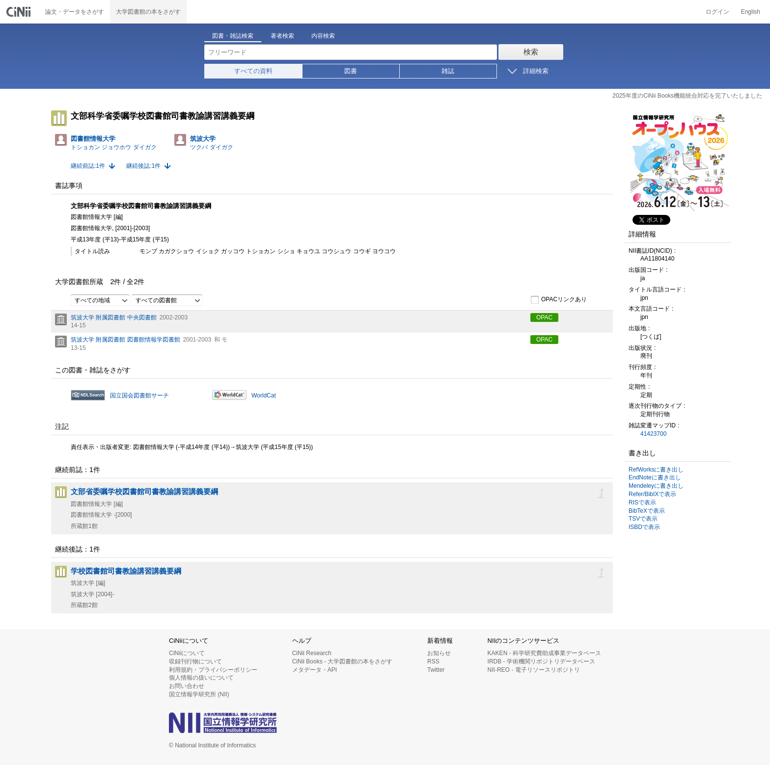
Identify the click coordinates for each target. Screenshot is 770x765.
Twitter (435, 669)
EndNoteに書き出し (655, 477)
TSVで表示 (643, 518)
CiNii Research (311, 653)
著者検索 (282, 35)
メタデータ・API (314, 669)
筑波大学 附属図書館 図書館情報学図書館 (125, 339)
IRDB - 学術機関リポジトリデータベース (541, 661)
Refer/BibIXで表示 (652, 494)
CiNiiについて (187, 653)
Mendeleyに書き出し (656, 485)
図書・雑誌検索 (232, 35)
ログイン (717, 11)
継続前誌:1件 (88, 165)
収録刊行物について (195, 661)
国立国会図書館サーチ (139, 395)
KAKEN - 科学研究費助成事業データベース (544, 653)
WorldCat (263, 395)
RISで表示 (642, 502)
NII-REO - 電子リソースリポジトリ (534, 669)
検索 (530, 52)
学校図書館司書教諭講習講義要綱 (126, 571)
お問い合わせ (186, 686)
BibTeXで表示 (647, 510)
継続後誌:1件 (143, 165)
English (750, 11)
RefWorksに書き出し (656, 469)
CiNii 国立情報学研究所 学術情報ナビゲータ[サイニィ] (19, 12)
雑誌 (447, 71)
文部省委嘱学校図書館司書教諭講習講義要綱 (144, 492)
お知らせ (439, 653)
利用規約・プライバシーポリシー (213, 669)
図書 (350, 71)
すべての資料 (253, 71)
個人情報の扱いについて (201, 677)
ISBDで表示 (644, 527)
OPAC (544, 317)
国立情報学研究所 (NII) (199, 694)
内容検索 (323, 35)
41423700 (653, 433)
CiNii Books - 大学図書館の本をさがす (342, 661)
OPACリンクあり (558, 299)
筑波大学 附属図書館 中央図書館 (114, 317)
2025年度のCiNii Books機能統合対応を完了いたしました (687, 95)
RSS (433, 661)
